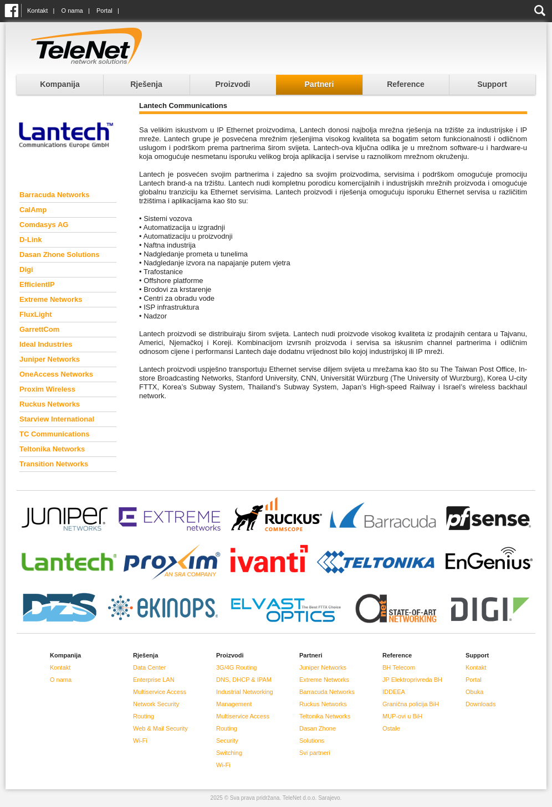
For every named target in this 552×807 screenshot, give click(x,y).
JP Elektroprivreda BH (412, 679)
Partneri (319, 84)
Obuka (474, 691)
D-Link (30, 239)
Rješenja (146, 84)
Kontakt (37, 10)
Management (234, 704)
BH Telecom (398, 667)
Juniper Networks (49, 359)
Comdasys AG (43, 224)
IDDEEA (393, 691)
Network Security (156, 704)
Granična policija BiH (410, 704)
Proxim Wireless (47, 389)
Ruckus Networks (49, 404)
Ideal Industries (45, 344)
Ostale (391, 728)
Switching (229, 752)
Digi (26, 269)
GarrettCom (39, 329)
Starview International (56, 419)
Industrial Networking (244, 691)
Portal (104, 10)
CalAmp (33, 209)
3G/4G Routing (236, 667)
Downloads (480, 704)
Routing (143, 716)
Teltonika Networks (52, 449)
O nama (72, 10)
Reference (406, 84)
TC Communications (54, 434)
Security (227, 740)
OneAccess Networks (56, 374)
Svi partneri (314, 752)
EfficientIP (37, 284)
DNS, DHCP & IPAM (244, 679)
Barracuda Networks (54, 195)
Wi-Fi (140, 740)
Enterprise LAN (154, 679)
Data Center (149, 667)
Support (492, 84)
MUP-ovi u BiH (402, 716)
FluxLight (35, 314)
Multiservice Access (159, 691)
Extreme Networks (50, 299)
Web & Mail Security (160, 728)
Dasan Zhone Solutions (59, 254)
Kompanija (60, 84)
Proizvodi (232, 84)
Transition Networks (53, 464)
